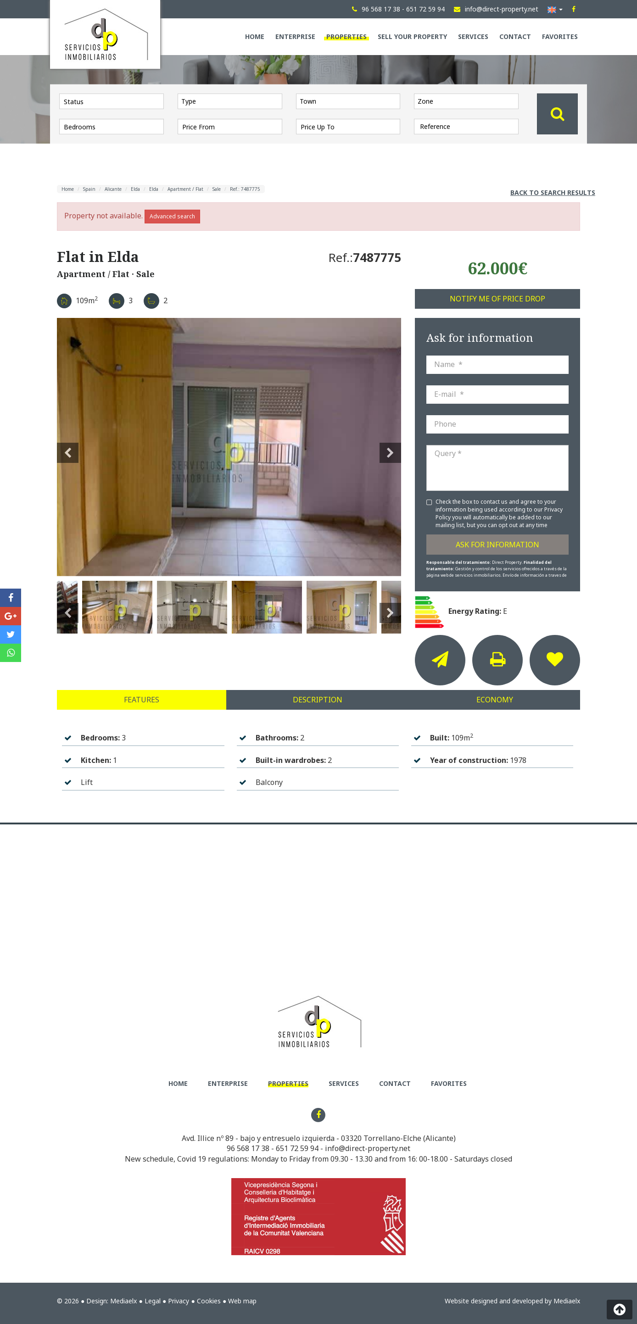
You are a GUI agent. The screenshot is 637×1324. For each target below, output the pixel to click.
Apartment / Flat (185, 189)
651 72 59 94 (297, 1148)
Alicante (113, 189)
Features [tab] (141, 700)
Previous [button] (67, 447)
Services (473, 36)
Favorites (560, 36)
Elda (135, 189)
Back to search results (552, 192)
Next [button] (390, 447)
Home (254, 36)
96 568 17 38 (248, 1148)
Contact (515, 36)
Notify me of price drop (497, 299)
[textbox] (232, 101)
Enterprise (295, 36)
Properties (346, 36)
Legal (153, 1300)
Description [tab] (317, 700)
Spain (89, 189)
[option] (229, 447)
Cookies (209, 1300)
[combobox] (230, 101)
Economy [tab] (494, 700)
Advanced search (172, 216)
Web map (242, 1300)
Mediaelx (123, 1300)
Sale (216, 189)
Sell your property (412, 36)
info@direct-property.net (367, 1148)
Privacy (178, 1300)
